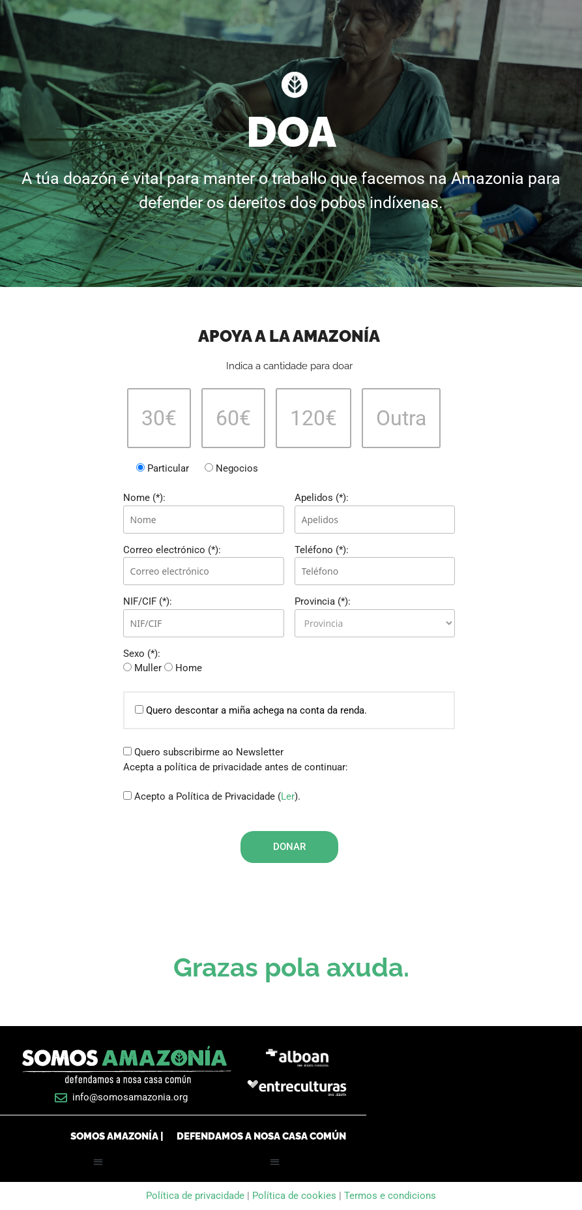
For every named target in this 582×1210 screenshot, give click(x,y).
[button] (98, 1162)
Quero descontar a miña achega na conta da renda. (251, 710)
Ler (288, 796)
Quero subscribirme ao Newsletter (203, 752)
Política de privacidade (196, 1196)
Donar (289, 847)
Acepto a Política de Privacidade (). (211, 796)
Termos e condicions (390, 1196)
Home (183, 668)
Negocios (231, 468)
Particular (164, 468)
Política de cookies (294, 1196)
